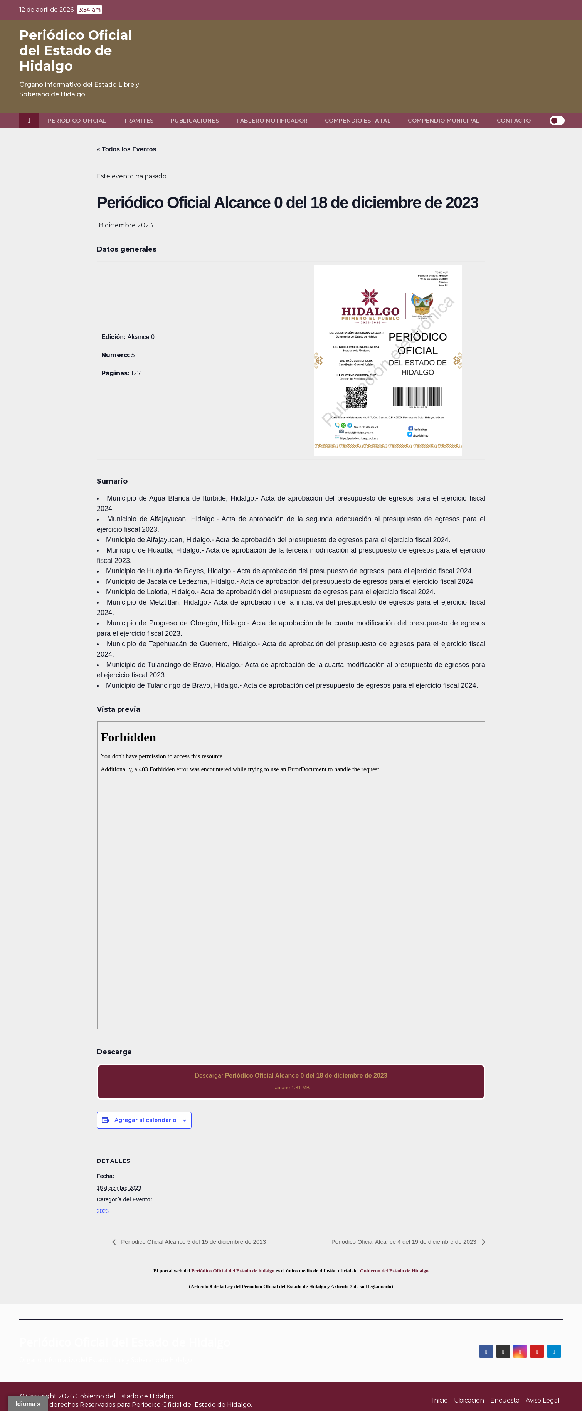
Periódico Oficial (76, 120)
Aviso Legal (543, 1400)
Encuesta (505, 1400)
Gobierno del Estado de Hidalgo (394, 1270)
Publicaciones (195, 120)
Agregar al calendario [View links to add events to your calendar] (145, 1120)
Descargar (291, 1081)
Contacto (514, 120)
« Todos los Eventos (126, 149)
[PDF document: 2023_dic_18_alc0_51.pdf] (291, 875)
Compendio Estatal (358, 120)
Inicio (440, 1400)
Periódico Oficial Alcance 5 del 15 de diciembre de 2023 (196, 1241)
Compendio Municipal (444, 120)
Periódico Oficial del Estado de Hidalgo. (192, 1404)
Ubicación (469, 1400)
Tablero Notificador (272, 120)
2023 (103, 1211)
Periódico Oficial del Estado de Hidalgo (75, 50)
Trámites (138, 120)
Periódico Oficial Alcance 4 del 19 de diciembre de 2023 (401, 1241)
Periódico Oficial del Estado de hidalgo (232, 1270)
